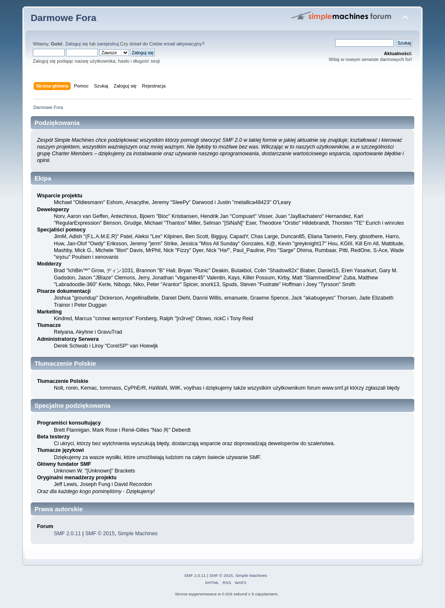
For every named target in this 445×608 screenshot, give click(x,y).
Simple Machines (138, 533)
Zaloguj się (76, 43)
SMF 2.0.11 (67, 533)
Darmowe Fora (63, 18)
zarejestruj (108, 43)
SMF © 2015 (100, 533)
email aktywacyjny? (184, 43)
